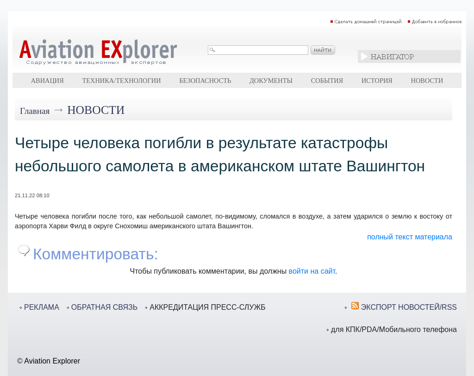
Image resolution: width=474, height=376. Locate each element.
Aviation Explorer (52, 361)
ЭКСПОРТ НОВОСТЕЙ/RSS (409, 307)
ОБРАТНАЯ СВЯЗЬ (104, 307)
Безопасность (205, 80)
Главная (35, 111)
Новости (427, 80)
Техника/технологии (121, 80)
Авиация (47, 80)
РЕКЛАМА (41, 307)
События (327, 80)
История (377, 80)
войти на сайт (312, 271)
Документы (271, 80)
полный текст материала (409, 237)
